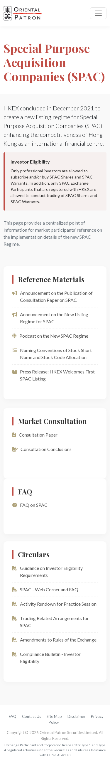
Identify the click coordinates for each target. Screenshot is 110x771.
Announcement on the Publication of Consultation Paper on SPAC (52, 296)
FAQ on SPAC (30, 505)
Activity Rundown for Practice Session (54, 604)
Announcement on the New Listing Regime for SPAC (50, 318)
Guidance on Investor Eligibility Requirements (47, 571)
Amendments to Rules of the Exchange (54, 639)
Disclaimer (76, 716)
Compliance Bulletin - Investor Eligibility (46, 657)
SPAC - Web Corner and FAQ (45, 589)
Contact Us (31, 716)
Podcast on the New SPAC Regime (50, 336)
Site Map (54, 716)
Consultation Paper (34, 434)
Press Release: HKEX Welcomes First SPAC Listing (53, 375)
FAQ (12, 716)
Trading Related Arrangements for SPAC (50, 621)
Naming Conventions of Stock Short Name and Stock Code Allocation (52, 353)
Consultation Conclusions (42, 449)
